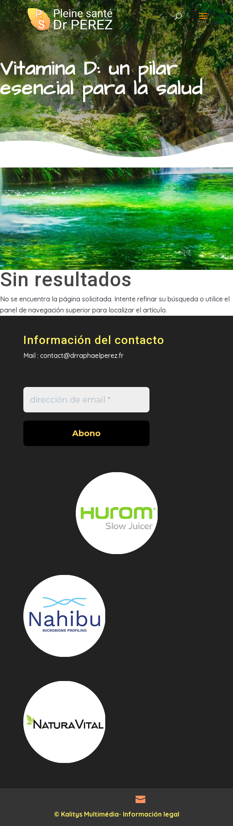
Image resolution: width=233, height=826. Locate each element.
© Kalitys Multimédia (86, 814)
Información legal (151, 814)
